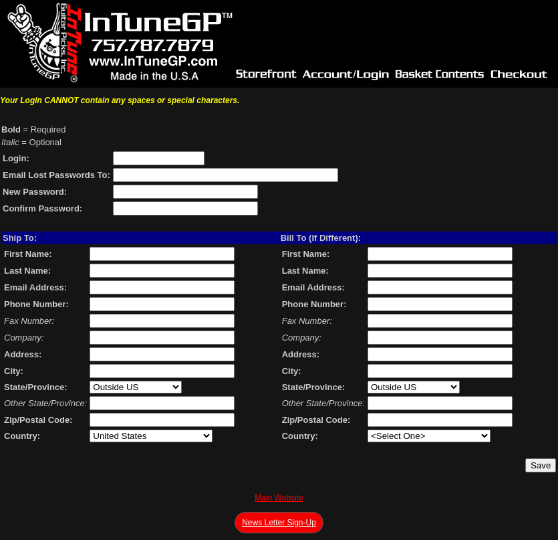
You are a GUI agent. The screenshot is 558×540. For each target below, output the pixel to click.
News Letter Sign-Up (279, 522)
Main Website (279, 498)
